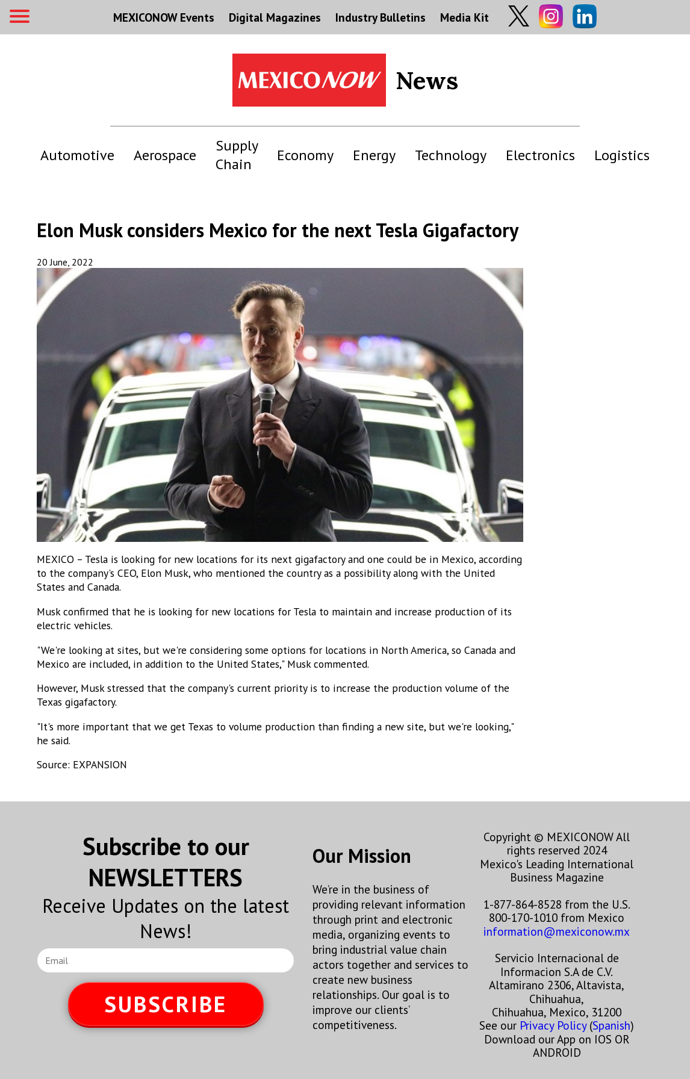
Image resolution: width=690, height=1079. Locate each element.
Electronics (540, 155)
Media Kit (464, 17)
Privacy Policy (553, 1025)
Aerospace (165, 155)
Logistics (622, 155)
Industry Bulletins (380, 17)
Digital (275, 17)
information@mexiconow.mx (556, 931)
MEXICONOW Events (163, 17)
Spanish (611, 1025)
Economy (305, 155)
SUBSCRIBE (165, 1004)
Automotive (77, 155)
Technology (450, 155)
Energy (374, 155)
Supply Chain (237, 154)
